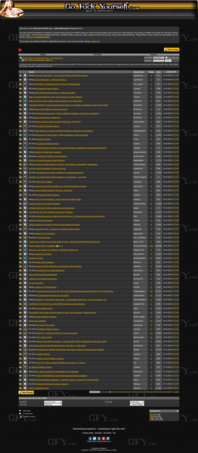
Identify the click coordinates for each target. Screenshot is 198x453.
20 (151, 295)
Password (147, 60)
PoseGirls (138, 105)
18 (148, 392)
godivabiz (138, 101)
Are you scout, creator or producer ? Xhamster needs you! (53, 250)
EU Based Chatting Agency (47, 126)
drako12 (137, 199)
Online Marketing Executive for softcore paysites (54, 93)
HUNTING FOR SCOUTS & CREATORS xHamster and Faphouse (57, 304)
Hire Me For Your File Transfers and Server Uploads (51, 212)
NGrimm (137, 262)
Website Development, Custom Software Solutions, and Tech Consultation (67, 113)
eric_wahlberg (140, 237)
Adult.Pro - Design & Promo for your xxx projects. (57, 333)
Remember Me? (172, 58)
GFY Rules (98, 54)
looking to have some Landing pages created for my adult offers (56, 101)
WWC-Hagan (139, 317)
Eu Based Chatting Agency (47, 88)
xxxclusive (138, 325)
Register (43, 54)
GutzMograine (140, 258)
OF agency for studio (46, 325)
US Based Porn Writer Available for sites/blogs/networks (60, 173)
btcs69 (136, 275)
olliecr (136, 190)
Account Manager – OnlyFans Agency (50, 80)
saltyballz (138, 229)
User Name (148, 57)
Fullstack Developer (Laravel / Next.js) (52, 384)
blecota (137, 312)
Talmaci (137, 384)
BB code (153, 414)
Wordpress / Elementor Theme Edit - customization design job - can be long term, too (70, 300)
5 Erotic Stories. (43, 237)
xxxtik (136, 283)
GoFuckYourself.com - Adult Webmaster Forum (35, 58)
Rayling (137, 225)
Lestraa (137, 88)
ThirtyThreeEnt (140, 177)
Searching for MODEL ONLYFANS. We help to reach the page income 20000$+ (70, 350)
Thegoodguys (139, 291)
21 (157, 392)
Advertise (98, 433)
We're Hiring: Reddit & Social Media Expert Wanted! (56, 372)
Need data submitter (37, 321)
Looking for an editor (43, 254)
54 (166, 392)
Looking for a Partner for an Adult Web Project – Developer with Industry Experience (64, 242)
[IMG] (152, 418)
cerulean (137, 113)
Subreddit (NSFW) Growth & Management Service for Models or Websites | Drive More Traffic (68, 105)
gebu (136, 308)
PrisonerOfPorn (140, 246)
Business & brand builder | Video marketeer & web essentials (62, 135)
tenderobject (139, 122)
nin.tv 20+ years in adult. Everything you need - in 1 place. (60, 363)
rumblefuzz (138, 168)
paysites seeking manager (45, 317)
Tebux (136, 135)
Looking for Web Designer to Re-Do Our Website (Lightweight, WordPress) (66, 164)
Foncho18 (138, 372)
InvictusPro (138, 279)
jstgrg (136, 208)
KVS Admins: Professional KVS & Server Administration (56, 84)
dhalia (136, 358)
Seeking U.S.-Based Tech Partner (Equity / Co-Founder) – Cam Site (57, 177)
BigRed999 (138, 160)
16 (142, 392)
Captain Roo (139, 250)
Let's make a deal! (44, 337)
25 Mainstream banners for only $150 (53, 295)
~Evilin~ (137, 97)
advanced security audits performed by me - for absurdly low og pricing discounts (70, 216)
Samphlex (138, 212)
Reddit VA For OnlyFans (44, 233)
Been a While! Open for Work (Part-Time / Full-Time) (58, 122)
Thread (31, 72)
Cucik (136, 139)
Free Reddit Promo (44, 308)
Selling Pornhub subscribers (41, 220)
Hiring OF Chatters (44, 182)
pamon (137, 173)
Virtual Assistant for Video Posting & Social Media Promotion (54, 225)
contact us (95, 41)
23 (151, 333)
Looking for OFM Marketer (45, 287)
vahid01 (137, 148)
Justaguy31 (138, 321)
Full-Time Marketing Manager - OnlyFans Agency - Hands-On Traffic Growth (66, 380)
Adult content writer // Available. (42, 246)
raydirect (137, 266)
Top (114, 433)
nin (135, 363)
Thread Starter (138, 72)
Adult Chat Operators (45, 262)
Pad (135, 216)
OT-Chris (137, 93)
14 (151, 337)
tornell (136, 341)
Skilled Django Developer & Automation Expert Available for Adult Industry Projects (71, 148)
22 (160, 392)
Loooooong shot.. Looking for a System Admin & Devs (57, 229)
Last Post (169, 72)
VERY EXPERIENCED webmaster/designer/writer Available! (61, 376)
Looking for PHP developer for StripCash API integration (58, 266)
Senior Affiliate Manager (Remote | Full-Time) (53, 190)
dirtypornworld (140, 152)
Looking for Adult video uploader (48, 152)
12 (129, 392)
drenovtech (138, 270)
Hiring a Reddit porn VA (39, 388)
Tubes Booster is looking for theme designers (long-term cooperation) (63, 131)
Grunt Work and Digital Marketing (50, 270)
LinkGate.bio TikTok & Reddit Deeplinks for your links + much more (57, 346)
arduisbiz (137, 182)
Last (176, 392)
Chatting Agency (43, 354)
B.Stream (138, 109)
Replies (151, 72)
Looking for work (36, 258)
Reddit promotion (43, 139)
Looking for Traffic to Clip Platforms (52, 156)
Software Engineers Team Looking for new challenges (51, 208)
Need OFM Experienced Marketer (43, 275)
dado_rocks (139, 242)
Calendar (153, 54)
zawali (136, 220)
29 (151, 291)
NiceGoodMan (140, 300)
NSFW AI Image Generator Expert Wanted (47, 160)
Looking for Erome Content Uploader (44, 204)
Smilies (152, 416)
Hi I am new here (36, 283)
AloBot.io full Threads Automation (43, 279)
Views (158, 72)
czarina (137, 376)
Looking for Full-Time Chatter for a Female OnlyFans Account (60, 186)
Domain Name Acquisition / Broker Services (47, 168)
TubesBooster (139, 131)
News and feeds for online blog (47, 118)
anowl (136, 333)
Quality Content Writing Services (50, 358)
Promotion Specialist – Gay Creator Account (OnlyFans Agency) (61, 75)
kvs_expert (138, 84)
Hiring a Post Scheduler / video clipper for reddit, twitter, (57, 199)
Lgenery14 (138, 75)
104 (151, 246)
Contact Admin (88, 433)
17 (151, 258)
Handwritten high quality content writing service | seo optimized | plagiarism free (62, 312)
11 (151, 312)
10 (151, 321)
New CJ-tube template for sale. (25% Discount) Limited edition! (55, 97)
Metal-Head (139, 337)
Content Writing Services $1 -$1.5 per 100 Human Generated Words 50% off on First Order (74, 291)
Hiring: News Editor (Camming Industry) (51, 109)
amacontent (139, 156)
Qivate (136, 350)
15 (139, 392)
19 (151, 392)
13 (133, 392)
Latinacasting (139, 164)
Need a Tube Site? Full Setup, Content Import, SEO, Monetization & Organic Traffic (71, 341)
